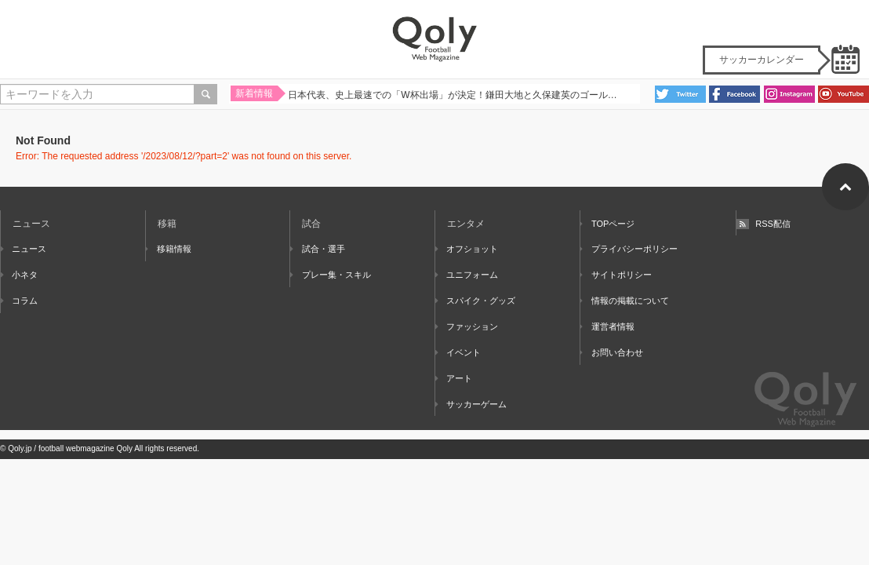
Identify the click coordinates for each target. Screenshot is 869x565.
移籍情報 (168, 248)
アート (453, 378)
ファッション (466, 326)
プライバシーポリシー (629, 248)
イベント (458, 352)
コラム (19, 300)
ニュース (23, 248)
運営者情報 (607, 326)
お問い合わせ (611, 352)
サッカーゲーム (471, 404)
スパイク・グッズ (475, 300)
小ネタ (19, 274)
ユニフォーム (466, 274)
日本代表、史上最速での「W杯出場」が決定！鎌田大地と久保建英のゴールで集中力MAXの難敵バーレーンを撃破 (454, 96)
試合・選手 (317, 248)
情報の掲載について (624, 300)
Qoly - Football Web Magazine (434, 39)
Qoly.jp (19, 448)
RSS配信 (763, 223)
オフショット (466, 248)
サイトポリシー (616, 274)
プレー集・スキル (330, 274)
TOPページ (607, 223)
